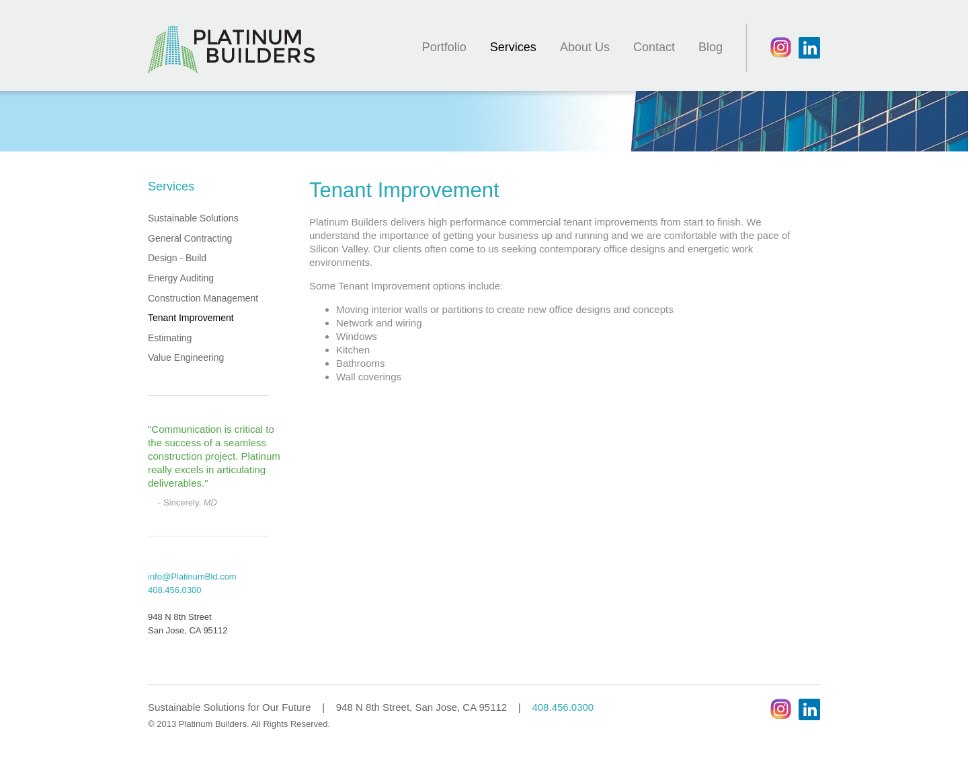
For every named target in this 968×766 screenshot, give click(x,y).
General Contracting (190, 238)
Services (513, 47)
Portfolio (444, 47)
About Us (585, 47)
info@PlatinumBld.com (192, 576)
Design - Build (177, 257)
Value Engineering (186, 357)
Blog (710, 47)
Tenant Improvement (191, 317)
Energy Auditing (181, 278)
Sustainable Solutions (193, 218)
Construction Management (203, 298)
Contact (654, 47)
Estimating (170, 338)
